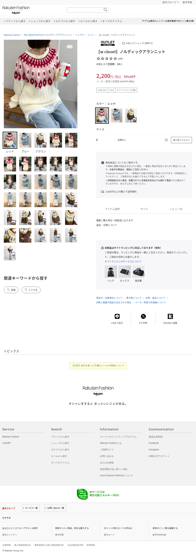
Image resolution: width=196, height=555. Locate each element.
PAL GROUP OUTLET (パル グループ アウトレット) (48, 34)
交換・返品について (155, 297)
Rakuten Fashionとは (111, 443)
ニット (91, 34)
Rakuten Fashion (32, 10)
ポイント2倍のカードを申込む (118, 528)
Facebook (154, 443)
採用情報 (91, 545)
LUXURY (6, 443)
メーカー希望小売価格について (150, 302)
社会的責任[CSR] (75, 545)
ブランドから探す (60, 436)
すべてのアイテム (60, 462)
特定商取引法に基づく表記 (113, 469)
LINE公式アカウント (159, 456)
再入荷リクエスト (181, 140)
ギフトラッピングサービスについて (123, 261)
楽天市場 (187, 2)
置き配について (134, 297)
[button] (4, 83)
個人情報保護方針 (22, 545)
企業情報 (6, 545)
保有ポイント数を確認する (165, 528)
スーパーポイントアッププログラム (118, 436)
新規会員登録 (156, 436)
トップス (79, 34)
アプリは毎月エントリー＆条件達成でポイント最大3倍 (168, 21)
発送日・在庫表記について (109, 297)
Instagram (154, 449)
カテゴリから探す (60, 449)
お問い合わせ (107, 456)
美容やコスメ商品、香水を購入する (72, 528)
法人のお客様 (107, 462)
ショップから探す (60, 443)
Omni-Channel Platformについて (116, 475)
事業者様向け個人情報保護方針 (49, 545)
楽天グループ (169, 2)
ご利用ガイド (107, 449)
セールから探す (59, 456)
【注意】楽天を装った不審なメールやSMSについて (98, 365)
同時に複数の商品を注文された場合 (113, 302)
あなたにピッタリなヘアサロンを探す (20, 528)
